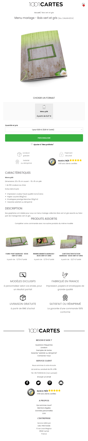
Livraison (44, 347)
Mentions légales (44, 408)
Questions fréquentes (44, 345)
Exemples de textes (44, 350)
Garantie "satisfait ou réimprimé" (44, 353)
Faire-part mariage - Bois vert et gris (17, 255)
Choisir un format (44, 97)
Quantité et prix (11, 125)
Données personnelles (44, 411)
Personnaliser (44, 138)
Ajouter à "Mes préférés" (42, 144)
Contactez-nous (44, 356)
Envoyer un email (44, 377)
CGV (44, 413)
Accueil (37, 12)
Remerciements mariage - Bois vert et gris (44, 255)
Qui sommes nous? (44, 405)
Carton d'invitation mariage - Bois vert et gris (71, 255)
